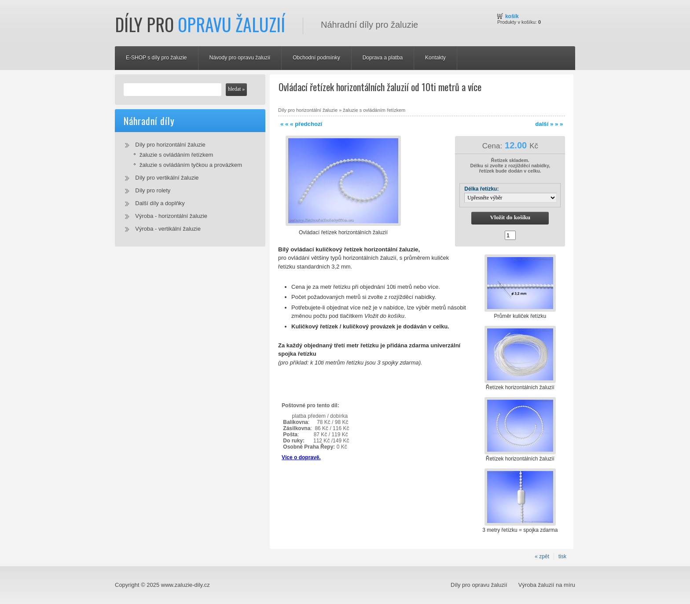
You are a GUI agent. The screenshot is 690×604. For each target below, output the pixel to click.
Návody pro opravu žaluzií (240, 58)
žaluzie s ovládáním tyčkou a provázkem (190, 165)
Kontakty (435, 58)
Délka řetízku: (481, 189)
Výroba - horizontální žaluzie (171, 216)
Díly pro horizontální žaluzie (170, 144)
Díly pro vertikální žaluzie (166, 177)
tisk (562, 556)
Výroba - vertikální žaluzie (168, 228)
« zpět (542, 556)
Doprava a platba (383, 58)
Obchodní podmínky (316, 58)
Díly (200, 24)
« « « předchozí (301, 124)
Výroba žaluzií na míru (546, 585)
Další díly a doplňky (160, 203)
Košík (512, 16)
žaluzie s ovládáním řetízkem (176, 154)
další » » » (549, 124)
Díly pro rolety (152, 190)
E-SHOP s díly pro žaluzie (156, 58)
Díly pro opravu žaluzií (479, 585)
